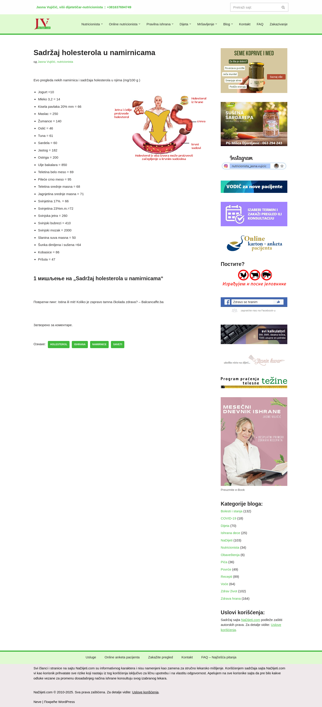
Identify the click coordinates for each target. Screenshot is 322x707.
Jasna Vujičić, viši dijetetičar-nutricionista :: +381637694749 (83, 7)
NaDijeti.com (250, 620)
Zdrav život (229, 591)
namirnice (99, 344)
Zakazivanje (279, 24)
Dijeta (225, 526)
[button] (102, 24)
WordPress (66, 702)
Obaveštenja (230, 555)
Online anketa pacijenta (122, 657)
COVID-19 (228, 518)
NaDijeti (227, 540)
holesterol (58, 344)
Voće (224, 584)
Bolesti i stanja (231, 511)
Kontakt (244, 24)
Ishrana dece (230, 533)
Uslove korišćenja (145, 692)
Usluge (91, 657)
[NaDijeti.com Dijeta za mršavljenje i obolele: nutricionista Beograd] (42, 24)
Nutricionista (230, 547)
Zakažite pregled (160, 657)
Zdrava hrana (231, 598)
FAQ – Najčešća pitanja (218, 657)
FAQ (260, 24)
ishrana (79, 344)
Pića (224, 562)
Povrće (226, 569)
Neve (37, 702)
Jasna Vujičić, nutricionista (55, 61)
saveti (117, 344)
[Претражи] (254, 7)
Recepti (226, 576)
